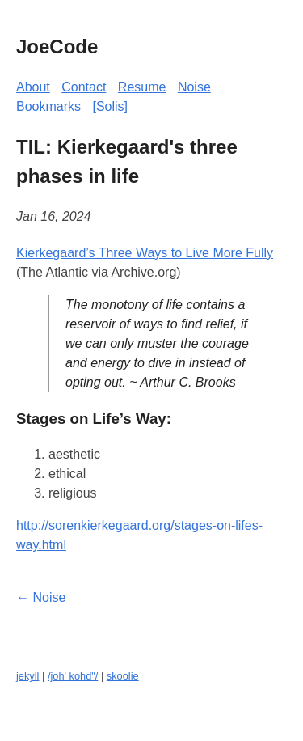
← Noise (40, 597)
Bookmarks (48, 106)
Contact (83, 87)
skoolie (123, 676)
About (33, 87)
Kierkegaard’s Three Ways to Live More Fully (144, 253)
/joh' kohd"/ (73, 676)
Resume (142, 87)
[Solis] (110, 106)
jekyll (27, 676)
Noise (194, 87)
